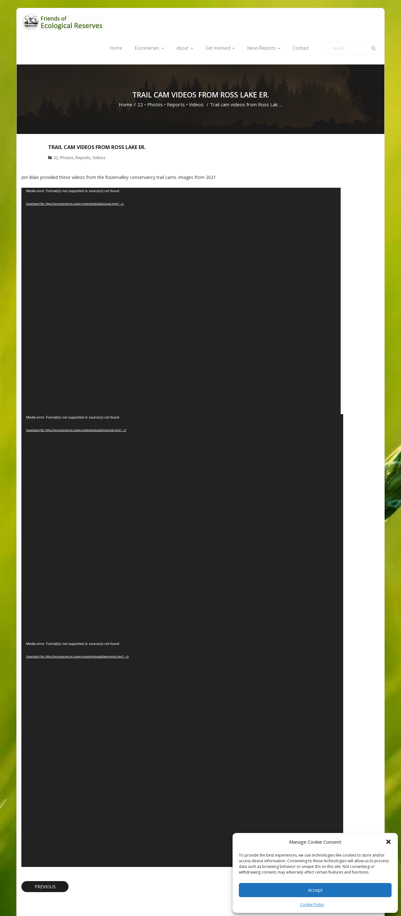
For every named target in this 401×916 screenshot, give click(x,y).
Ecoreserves (188, 901)
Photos (155, 80)
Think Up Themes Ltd (58, 901)
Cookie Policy (312, 904)
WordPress (111, 901)
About (211, 901)
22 (140, 80)
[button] (388, 842)
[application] (181, 277)
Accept (315, 890)
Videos (196, 80)
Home (125, 80)
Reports (176, 80)
